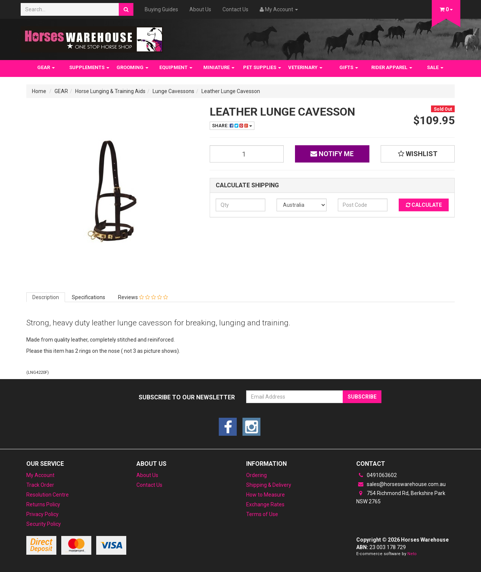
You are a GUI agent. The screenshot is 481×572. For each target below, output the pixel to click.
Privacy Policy (42, 514)
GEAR (46, 67)
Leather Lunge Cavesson (230, 91)
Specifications (88, 297)
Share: (232, 125)
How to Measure (265, 495)
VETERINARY (305, 67)
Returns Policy (43, 504)
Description (45, 297)
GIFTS (348, 67)
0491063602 (376, 475)
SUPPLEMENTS (89, 67)
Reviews (143, 297)
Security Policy (43, 524)
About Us (200, 9)
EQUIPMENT (175, 67)
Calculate (424, 205)
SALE (435, 67)
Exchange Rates (265, 504)
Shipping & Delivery (268, 485)
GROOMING (132, 67)
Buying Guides (161, 9)
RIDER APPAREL (391, 67)
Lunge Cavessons (173, 91)
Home (39, 91)
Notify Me (332, 154)
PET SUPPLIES (262, 67)
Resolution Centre (47, 495)
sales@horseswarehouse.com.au (401, 484)
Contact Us (235, 9)
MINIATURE (218, 67)
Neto (412, 553)
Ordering (256, 475)
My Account (40, 475)
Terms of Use (262, 514)
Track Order (40, 485)
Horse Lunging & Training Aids (110, 91)
